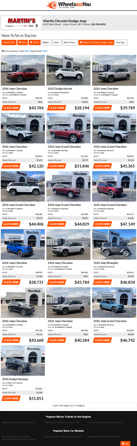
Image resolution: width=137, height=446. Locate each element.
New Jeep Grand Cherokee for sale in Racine (64, 437)
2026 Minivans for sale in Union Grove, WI (105, 422)
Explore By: (9, 42)
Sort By (121, 42)
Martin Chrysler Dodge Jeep (96, 42)
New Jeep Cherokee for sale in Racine (104, 437)
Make (46, 42)
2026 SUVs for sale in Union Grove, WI (18, 422)
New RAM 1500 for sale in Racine (16, 437)
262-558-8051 (98, 24)
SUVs (34, 42)
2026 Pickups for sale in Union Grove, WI (62, 422)
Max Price (70, 42)
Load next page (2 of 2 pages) (68, 405)
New (22, 42)
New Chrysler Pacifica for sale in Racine (18, 439)
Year (57, 42)
